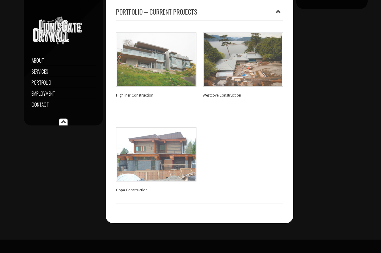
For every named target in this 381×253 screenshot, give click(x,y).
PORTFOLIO (41, 82)
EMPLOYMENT (43, 93)
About (38, 60)
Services (40, 71)
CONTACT (40, 104)
